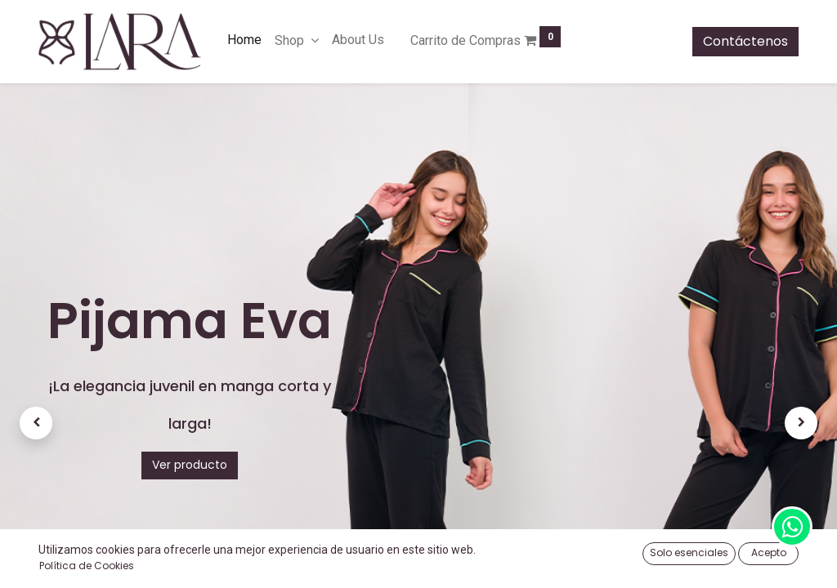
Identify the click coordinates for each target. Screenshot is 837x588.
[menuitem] (244, 40)
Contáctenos (745, 41)
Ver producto (189, 465)
